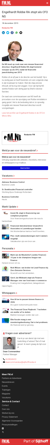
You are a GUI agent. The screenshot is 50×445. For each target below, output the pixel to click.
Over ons (6, 409)
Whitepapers (8, 293)
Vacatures (7, 175)
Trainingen (6, 390)
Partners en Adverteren (11, 378)
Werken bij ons (8, 413)
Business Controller (10, 197)
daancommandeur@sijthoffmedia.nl (20, 362)
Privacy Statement (10, 417)
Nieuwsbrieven (8, 382)
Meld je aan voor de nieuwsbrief (19, 150)
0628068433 (10, 359)
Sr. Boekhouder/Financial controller (17, 189)
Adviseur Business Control (13, 182)
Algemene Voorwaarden (12, 421)
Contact (5, 405)
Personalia (7, 248)
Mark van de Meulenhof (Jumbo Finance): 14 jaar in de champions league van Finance (28, 257)
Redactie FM (7, 28)
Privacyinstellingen (9, 424)
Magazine (6, 394)
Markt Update (9, 206)
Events (5, 386)
